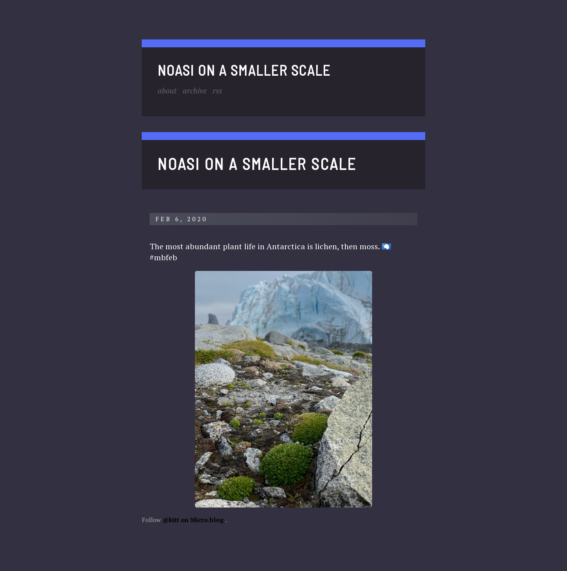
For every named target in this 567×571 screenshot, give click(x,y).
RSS (218, 90)
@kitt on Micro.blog (193, 519)
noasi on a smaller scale (244, 70)
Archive (195, 90)
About (167, 90)
